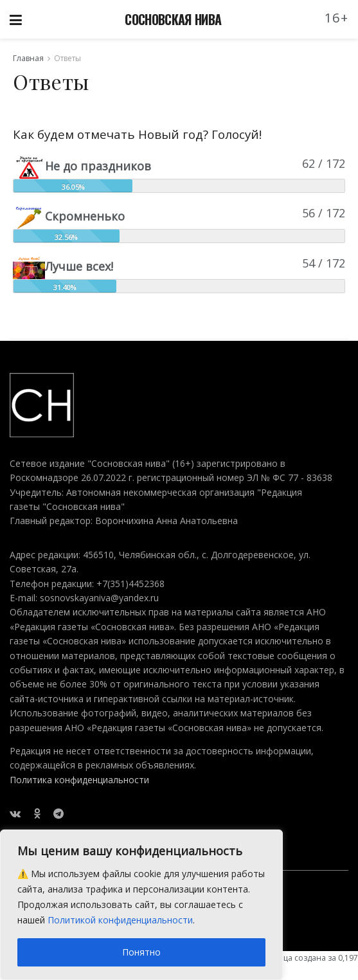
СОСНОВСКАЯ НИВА (173, 19)
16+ (337, 17)
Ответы (67, 58)
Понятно (141, 952)
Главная (28, 58)
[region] (141, 905)
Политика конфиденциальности (79, 780)
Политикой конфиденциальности (120, 920)
